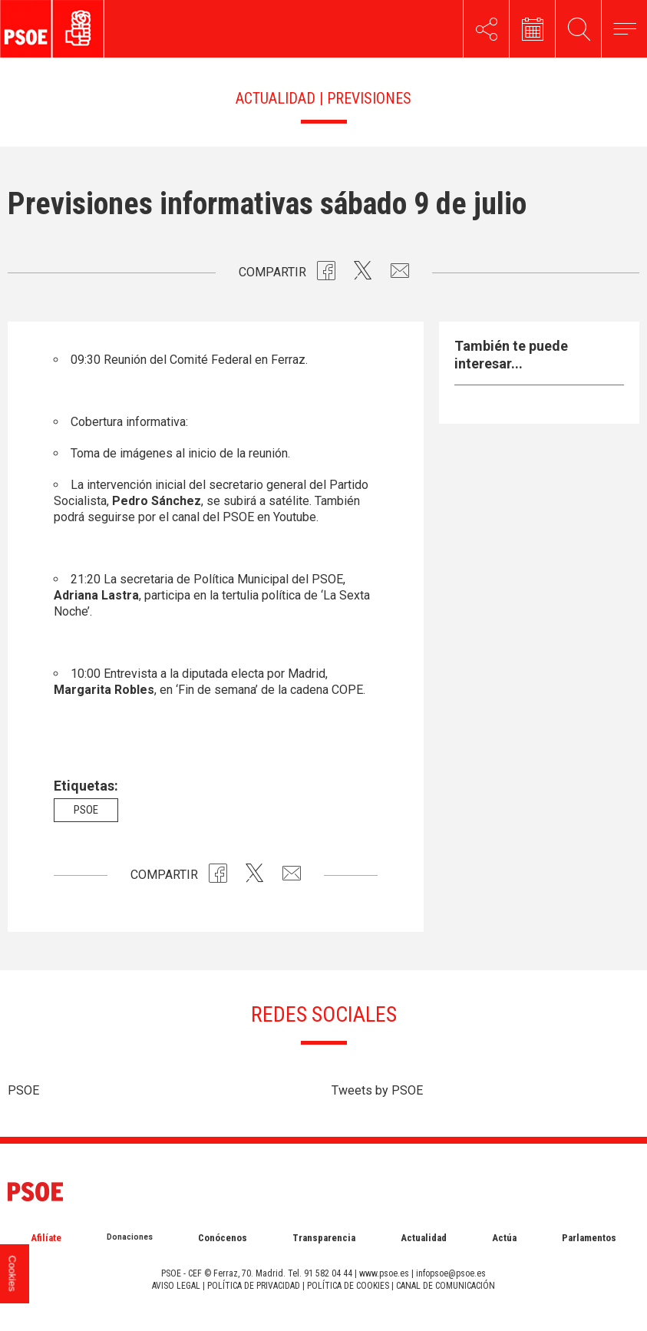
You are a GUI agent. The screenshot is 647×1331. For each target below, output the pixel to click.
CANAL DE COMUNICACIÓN (445, 1285)
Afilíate (46, 1237)
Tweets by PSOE (377, 1090)
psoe (86, 810)
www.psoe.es (384, 1273)
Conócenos (222, 1237)
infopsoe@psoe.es (451, 1273)
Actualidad (424, 1237)
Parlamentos (589, 1237)
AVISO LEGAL (176, 1285)
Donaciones (130, 1237)
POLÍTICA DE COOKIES (348, 1285)
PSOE (23, 1090)
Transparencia (323, 1237)
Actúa (504, 1237)
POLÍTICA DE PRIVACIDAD (253, 1285)
